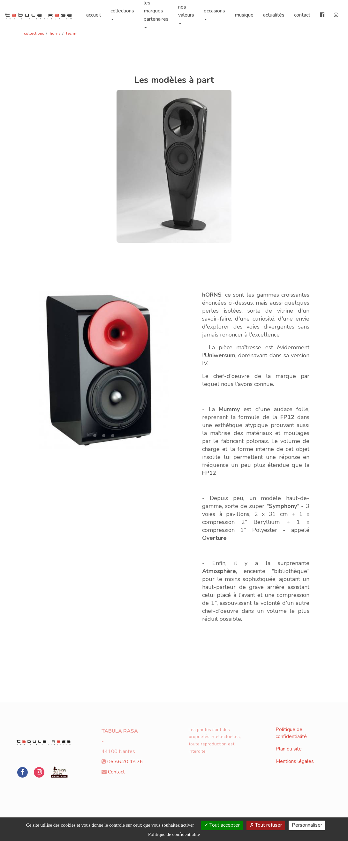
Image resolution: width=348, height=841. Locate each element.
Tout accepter (222, 825)
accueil (93, 12)
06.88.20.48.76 (125, 761)
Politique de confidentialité (291, 733)
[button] (45, 370)
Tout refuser (266, 825)
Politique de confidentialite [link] (174, 834)
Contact (116, 771)
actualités (273, 12)
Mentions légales (295, 761)
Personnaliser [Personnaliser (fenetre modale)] (307, 825)
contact (302, 12)
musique (244, 12)
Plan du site (289, 748)
